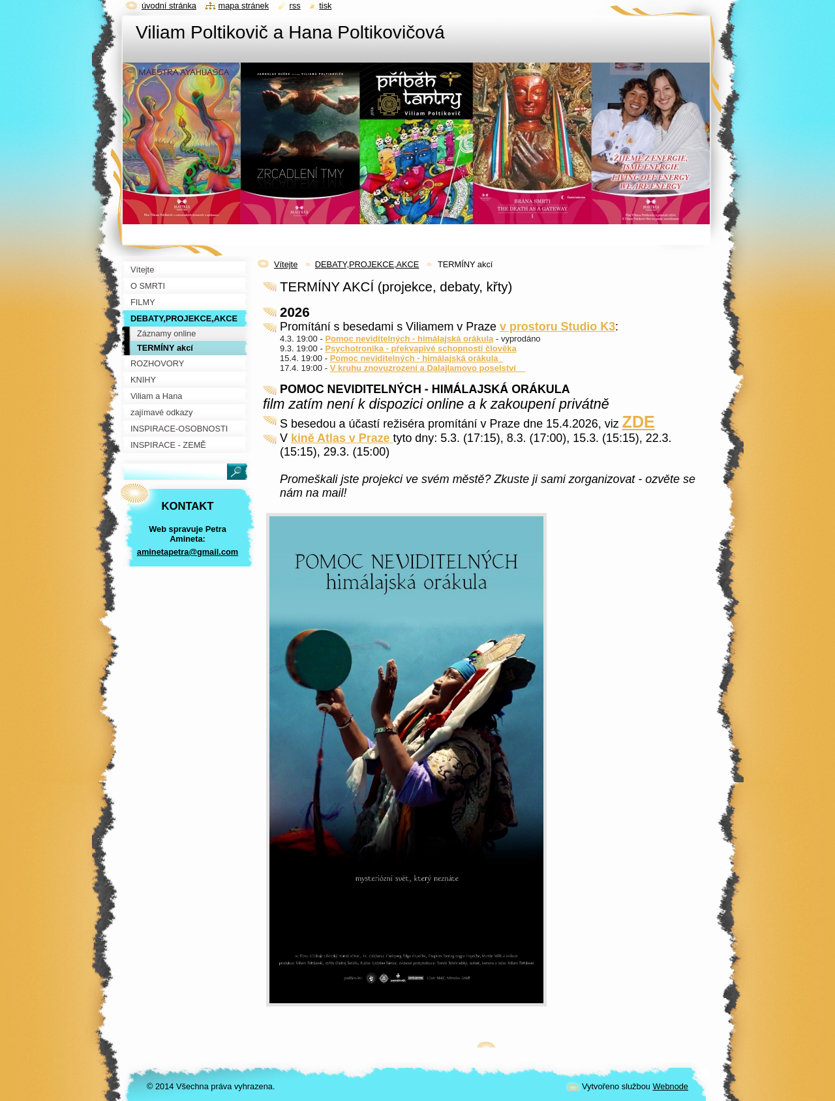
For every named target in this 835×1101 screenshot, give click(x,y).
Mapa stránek (244, 5)
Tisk (325, 5)
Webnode (670, 1086)
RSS (295, 5)
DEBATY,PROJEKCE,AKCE (367, 264)
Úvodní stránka (169, 5)
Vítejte (285, 264)
